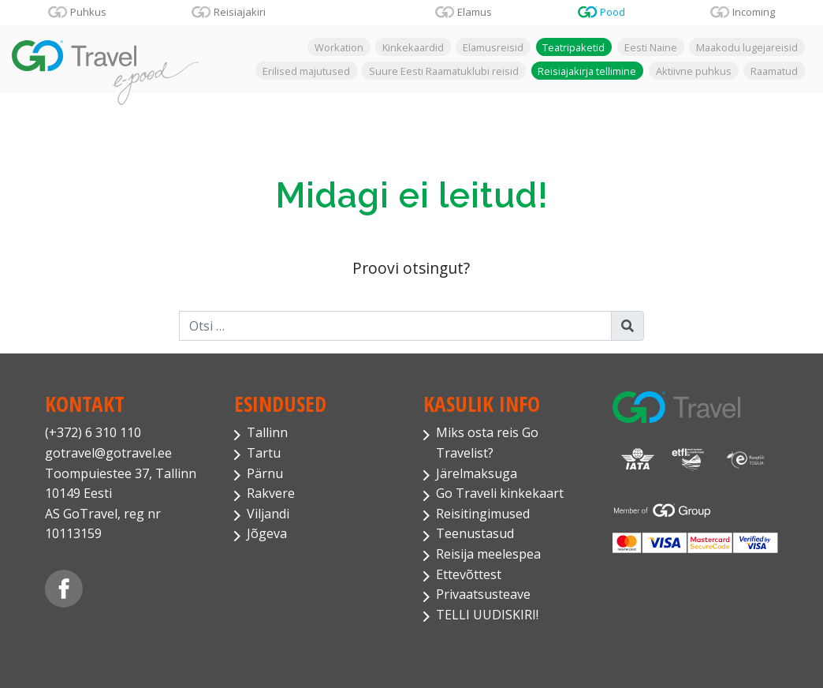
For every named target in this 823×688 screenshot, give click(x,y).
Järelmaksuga (476, 473)
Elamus (474, 12)
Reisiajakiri (240, 12)
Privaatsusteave (483, 594)
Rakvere (271, 493)
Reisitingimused (483, 513)
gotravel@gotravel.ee (108, 453)
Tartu (264, 453)
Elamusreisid (493, 47)
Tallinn (267, 432)
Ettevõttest (468, 574)
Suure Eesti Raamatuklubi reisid (444, 70)
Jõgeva (267, 533)
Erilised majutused (306, 70)
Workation (339, 47)
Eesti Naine (650, 47)
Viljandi (268, 513)
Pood (612, 12)
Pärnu (265, 473)
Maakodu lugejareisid (747, 47)
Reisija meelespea (488, 554)
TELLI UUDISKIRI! (487, 614)
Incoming (753, 12)
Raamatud (774, 70)
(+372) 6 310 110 (93, 432)
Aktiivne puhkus (694, 70)
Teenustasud (475, 533)
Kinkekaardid (413, 47)
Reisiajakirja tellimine (587, 70)
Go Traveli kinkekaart (500, 493)
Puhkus (88, 12)
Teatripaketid (573, 47)
